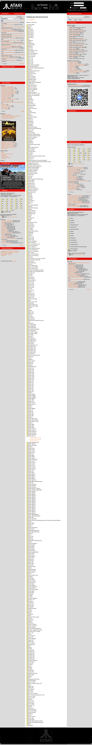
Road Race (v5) (31, 352)
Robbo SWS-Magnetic (32, 514)
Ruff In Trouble (30, 682)
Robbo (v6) (30, 386)
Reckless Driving (31, 190)
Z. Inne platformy (73, 248)
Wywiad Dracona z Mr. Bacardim (75, 168)
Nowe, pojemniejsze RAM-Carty (75, 195)
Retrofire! (29, 264)
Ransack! (29, 131)
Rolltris (29, 621)
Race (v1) (29, 47)
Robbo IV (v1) (30, 451)
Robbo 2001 (30, 399)
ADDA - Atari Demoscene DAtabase (75, 144)
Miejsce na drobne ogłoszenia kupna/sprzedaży (79, 203)
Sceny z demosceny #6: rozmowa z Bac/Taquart (12, 43)
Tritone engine (4, 107)
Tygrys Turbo (71, 272)
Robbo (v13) (30, 373)
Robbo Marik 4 (30, 477)
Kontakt (2, 160)
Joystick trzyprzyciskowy (73, 276)
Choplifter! (3, 224)
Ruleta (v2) (29, 687)
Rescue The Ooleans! (32, 254)
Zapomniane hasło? (72, 10)
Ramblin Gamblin (31, 117)
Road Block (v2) (31, 340)
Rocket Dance (30, 579)
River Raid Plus (31, 330)
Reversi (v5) (30, 287)
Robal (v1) (29, 362)
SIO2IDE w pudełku (72, 286)
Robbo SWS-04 (30, 497)
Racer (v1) (29, 60)
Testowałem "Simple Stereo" (74, 273)
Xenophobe (4, 228)
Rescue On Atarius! (32, 249)
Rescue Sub (30, 252)
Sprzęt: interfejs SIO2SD (73, 206)
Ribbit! (28, 291)
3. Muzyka (71, 222)
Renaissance (30, 226)
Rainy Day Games (31, 108)
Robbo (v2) (30, 381)
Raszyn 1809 (30, 138)
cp (88, 148)
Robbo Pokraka (31, 491)
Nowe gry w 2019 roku (6, 95)
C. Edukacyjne (72, 240)
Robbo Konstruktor (32, 459)
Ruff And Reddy (31, 680)
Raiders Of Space (31, 92)
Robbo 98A (30, 415)
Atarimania (3, 155)
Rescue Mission (31, 246)
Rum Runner (30, 689)
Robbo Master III (31, 479)
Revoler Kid (30, 290)
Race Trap (29, 57)
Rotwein (29, 648)
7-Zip (13, 217)
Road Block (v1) (31, 339)
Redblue (29, 206)
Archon (3, 235)
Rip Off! (29, 310)
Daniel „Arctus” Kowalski (73, 174)
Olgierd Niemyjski (72, 189)
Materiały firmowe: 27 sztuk (7, 145)
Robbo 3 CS (30, 401)
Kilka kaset (70, 37)
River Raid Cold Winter (32, 329)
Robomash (29, 539)
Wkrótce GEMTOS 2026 (6, 42)
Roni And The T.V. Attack (33, 631)
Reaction (29, 154)
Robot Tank (30, 563)
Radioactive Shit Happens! (33, 82)
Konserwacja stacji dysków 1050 (8, 92)
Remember (29, 223)
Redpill (29, 209)
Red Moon (29, 197)
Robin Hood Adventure (32, 530)
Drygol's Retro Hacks (6, 157)
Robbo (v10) (30, 369)
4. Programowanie (73, 224)
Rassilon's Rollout (31, 137)
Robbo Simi (30, 517)
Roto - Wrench (30, 643)
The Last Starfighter (5, 236)
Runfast (29, 699)
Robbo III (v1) (30, 448)
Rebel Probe (30, 181)
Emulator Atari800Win (6, 114)
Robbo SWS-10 (30, 505)
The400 (70, 26)
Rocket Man (30, 583)
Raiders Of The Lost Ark (33, 93)
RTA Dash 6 (30, 36)
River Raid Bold (31, 327)
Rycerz (29, 715)
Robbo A (29, 417)
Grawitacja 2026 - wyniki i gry (8, 38)
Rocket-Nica (30, 592)
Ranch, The (30, 130)
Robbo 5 (29, 407)
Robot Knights (30, 556)
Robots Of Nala (31, 569)
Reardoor (29, 176)
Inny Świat (3, 240)
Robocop (29, 537)
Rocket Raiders (31, 585)
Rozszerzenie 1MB (72, 274)
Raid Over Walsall (31, 89)
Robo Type (29, 536)
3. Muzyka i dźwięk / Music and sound (76, 64)
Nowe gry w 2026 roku (6, 86)
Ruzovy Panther (31, 712)
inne (12, 210)
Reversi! (29, 288)
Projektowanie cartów (73, 270)
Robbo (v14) (30, 375)
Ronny (28, 634)
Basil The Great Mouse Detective (8, 238)
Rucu (28, 677)
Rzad (28, 723)
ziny (79, 161)
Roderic (29, 609)
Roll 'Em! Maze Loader (32, 617)
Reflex (28, 216)
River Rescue (30, 337)
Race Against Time (31, 50)
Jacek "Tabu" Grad (72, 184)
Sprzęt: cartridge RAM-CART (74, 202)
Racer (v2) (29, 62)
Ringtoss (29, 307)
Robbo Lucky (30, 461)
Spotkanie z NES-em (6, 29)
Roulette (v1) (30, 651)
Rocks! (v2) (30, 605)
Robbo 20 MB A (31, 395)
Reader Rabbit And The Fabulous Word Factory (38, 161)
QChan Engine (4, 108)
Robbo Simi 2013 (31, 518)
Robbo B (29, 423)
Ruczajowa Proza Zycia (32, 679)
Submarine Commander (6, 221)
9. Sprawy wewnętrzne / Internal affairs (77, 70)
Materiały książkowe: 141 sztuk (8, 144)
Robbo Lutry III (30, 467)
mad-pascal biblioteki (73, 35)
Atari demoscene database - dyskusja (9, 252)
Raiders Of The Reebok (32, 95)
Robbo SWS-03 (30, 495)
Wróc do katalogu (30, 19)
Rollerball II (30, 620)
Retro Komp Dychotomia (33, 259)
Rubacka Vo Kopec (31, 673)
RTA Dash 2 (30, 30)
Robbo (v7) (30, 388)
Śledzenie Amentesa (73, 178)
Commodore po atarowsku (7, 24)
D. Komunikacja (72, 242)
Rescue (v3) (30, 239)
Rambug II (29, 121)
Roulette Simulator (31, 660)
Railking (29, 98)
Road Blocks (30, 342)
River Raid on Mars (31, 333)
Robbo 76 (29, 409)
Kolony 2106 (4, 230)
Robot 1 (29, 541)
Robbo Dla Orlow (31, 434)
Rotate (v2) (29, 641)
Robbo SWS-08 (30, 503)
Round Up (29, 663)
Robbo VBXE (30, 523)
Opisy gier (2, 219)
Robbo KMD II (30, 456)
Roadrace (29, 359)
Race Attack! (30, 52)
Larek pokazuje (4, 97)
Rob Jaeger (71, 183)
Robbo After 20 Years (32, 420)
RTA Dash (29, 28)
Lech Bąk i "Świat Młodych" (74, 170)
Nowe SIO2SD (71, 267)
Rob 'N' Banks (30, 360)
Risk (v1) (29, 314)
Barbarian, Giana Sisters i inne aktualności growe (12, 35)
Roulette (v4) (30, 656)
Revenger (29, 274)
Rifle (28, 300)
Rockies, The (30, 599)
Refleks (29, 215)
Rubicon (29, 676)
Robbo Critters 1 (31, 428)
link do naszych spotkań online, (75, 85)
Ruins (28, 684)
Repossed (29, 233)
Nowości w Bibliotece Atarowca (8, 60)
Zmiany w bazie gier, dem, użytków (76, 50)
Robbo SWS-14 (30, 511)
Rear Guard (30, 174)
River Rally (29, 334)
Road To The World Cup (33, 355)
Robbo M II (29, 471)
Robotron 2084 (30, 566)
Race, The (29, 59)
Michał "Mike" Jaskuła (73, 171)
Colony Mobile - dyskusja (6, 253)
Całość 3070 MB (5, 211)
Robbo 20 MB (30, 394)
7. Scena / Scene (72, 68)
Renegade (29, 228)
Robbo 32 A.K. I (31, 402)
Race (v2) (29, 49)
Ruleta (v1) (29, 686)
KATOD (70, 175)
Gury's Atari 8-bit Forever (7, 154)
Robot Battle (30, 547)
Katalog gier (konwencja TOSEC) (8, 214)
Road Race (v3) (31, 349)
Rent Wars (29, 229)
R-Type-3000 (30, 24)
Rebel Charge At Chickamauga (34, 179)
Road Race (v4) (31, 350)
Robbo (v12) (30, 372)
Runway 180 (30, 705)
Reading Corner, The (32, 163)
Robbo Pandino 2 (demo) (33, 488)
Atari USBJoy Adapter (73, 197)
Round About (30, 661)
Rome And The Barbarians (33, 628)
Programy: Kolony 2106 (73, 198)
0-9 (2, 199)
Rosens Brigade (31, 638)
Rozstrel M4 (30, 671)
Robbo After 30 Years (32, 421)
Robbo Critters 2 (31, 430)
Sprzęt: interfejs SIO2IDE (74, 205)
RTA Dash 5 (30, 34)
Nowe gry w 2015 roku (6, 101)
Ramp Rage (30, 122)
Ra (27, 39)
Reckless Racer (31, 192)
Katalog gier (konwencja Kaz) (7, 193)
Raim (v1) (29, 101)
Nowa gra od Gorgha (73, 28)
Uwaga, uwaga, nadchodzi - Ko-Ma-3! (76, 44)
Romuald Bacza (72, 177)
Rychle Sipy (30, 718)
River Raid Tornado (32, 332)
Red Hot (29, 194)
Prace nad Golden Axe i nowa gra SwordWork (11, 33)
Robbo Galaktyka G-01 (32, 442)
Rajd (28, 109)
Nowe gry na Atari (72, 48)
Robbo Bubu (30, 427)
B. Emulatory (72, 238)
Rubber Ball (30, 674)
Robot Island (30, 553)
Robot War (29, 565)
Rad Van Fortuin (31, 73)
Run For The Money (32, 693)
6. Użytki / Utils (71, 67)
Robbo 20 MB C (31, 398)
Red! (28, 203)
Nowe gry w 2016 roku (6, 100)
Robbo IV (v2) (30, 452)
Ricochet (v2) (30, 295)
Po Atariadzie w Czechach (7, 30)
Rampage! (29, 125)
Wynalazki (69, 261)
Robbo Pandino (31, 485)
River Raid (29, 323)
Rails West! (30, 99)
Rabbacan (29, 40)
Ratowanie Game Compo (33, 144)
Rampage (29, 124)
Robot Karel (30, 555)
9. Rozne (71, 235)
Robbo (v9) (30, 391)
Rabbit (28, 41)
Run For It (29, 692)
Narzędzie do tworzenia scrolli (8, 89)
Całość (4, 217)
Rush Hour (29, 708)
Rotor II (29, 647)
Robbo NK (29, 482)
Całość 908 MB (72, 250)
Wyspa (3, 234)
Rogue (28, 612)
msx (84, 155)
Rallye (28, 114)
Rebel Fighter (30, 180)
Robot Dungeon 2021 (32, 552)
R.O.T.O (29, 26)
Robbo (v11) (30, 371)
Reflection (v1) (30, 212)
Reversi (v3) (30, 284)
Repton (29, 235)
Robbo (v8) (30, 389)
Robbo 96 (29, 411)
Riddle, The (30, 297)
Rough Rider (30, 650)
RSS (21, 18)
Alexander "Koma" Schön (74, 185)
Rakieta (29, 111)
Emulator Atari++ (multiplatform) (8, 117)
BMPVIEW (3, 104)
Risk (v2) (29, 316)
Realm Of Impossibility (32, 167)
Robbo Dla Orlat (31, 433)
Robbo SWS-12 (30, 508)
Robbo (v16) (30, 378)
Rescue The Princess (32, 255)
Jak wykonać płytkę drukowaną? (75, 279)
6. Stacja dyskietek (73, 229)
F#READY (70, 173)
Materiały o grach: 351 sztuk (7, 146)
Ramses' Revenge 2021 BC (33, 128)
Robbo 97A (30, 412)
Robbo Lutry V (30, 469)
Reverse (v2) (30, 278)
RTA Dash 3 (30, 31)
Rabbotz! (29, 46)
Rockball (29, 576)
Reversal (29, 275)
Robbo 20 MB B (31, 397)
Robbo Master (30, 478)
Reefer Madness (31, 210)
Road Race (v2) (31, 347)
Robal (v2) (29, 363)
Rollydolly (29, 622)
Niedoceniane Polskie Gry (74, 33)
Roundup (29, 664)
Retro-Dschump (31, 262)
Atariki (2, 151)
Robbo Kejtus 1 (31, 458)
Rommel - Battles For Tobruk (34, 630)
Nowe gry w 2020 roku (6, 94)
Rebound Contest (31, 187)
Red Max (29, 196)
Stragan (69, 194)
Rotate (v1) (29, 640)
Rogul (28, 615)
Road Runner (30, 353)
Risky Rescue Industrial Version (35, 320)
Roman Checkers (31, 624)
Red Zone (29, 202)
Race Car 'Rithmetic (32, 53)
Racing (29, 69)
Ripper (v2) (30, 313)
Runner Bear (30, 703)
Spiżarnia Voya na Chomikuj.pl (8, 147)
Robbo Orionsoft (31, 484)
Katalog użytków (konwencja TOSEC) (76, 253)
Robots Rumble (31, 570)
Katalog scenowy (71, 147)
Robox (28, 573)
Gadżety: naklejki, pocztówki (74, 201)
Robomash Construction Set (34, 540)
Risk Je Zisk (30, 317)
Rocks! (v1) (30, 604)
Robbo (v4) (30, 384)
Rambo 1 (29, 118)
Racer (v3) (29, 63)
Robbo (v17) (30, 379)
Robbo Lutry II (30, 465)
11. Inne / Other (71, 73)
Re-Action (29, 153)
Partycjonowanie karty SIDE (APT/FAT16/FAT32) (12, 102)
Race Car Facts (31, 54)
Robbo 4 (29, 405)
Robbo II (29, 446)
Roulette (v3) (30, 654)
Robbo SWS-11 (30, 507)
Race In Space (30, 56)
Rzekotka (29, 725)
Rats (28, 145)
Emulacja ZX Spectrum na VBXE (8, 98)
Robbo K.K (29, 453)
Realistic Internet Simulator (33, 166)
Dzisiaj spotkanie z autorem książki (9, 58)
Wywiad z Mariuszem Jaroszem (75, 167)
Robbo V (29, 521)
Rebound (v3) (30, 186)
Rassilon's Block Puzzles (33, 135)
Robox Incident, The (32, 575)
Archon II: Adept (5, 231)
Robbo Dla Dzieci (31, 431)
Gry (71, 19)
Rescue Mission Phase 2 (33, 248)
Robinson (29, 533)
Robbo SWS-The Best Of (33, 516)
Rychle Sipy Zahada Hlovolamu (34, 722)
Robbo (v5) (30, 385)
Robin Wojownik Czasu (32, 531)
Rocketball (29, 594)
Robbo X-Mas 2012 (31, 527)
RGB (28, 27)
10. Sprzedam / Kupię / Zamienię (75, 71)
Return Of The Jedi (31, 268)
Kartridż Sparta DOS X (6, 90)
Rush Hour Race (31, 709)
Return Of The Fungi (32, 267)
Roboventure (30, 572)
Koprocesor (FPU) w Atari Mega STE (76, 39)
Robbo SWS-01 (30, 492)
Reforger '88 (30, 218)
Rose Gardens (30, 635)
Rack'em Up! (30, 72)
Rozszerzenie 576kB (73, 281)
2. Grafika (71, 220)
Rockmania (30, 602)
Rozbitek (29, 669)
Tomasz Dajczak (72, 169)
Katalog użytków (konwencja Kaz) (75, 212)
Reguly (29, 219)
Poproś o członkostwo (82, 10)
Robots (29, 567)
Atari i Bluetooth (72, 264)
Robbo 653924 (30, 408)
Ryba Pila (29, 713)
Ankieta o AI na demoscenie (7, 50)
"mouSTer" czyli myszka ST (74, 196)
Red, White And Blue (32, 205)
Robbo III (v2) (30, 449)
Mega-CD (70, 41)
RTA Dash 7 (30, 37)
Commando (4, 226)
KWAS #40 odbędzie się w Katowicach (10, 22)
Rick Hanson (30, 293)
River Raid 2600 (31, 324)
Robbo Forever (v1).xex (35, 437)
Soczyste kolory (71, 282)
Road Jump (30, 343)
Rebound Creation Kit (32, 189)
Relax (28, 220)
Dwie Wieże (4, 237)
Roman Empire (30, 627)
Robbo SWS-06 (30, 500)
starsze (22, 111)
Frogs (2, 222)
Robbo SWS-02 (30, 494)
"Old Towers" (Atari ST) (6, 220)
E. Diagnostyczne (73, 244)
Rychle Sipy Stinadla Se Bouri (34, 720)
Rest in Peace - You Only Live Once (35, 258)
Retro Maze (30, 261)
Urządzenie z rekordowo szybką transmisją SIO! (12, 26)
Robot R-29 (30, 557)
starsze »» (22, 63)
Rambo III (29, 119)
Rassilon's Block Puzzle (33, 134)
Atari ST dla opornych (6, 105)
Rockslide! (29, 606)
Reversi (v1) (30, 281)
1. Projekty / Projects (73, 61)
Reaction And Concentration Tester (35, 156)
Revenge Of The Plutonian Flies (34, 271)
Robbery (29, 365)
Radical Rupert (30, 80)
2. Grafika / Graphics (73, 63)
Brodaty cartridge (5, 56)
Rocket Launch (30, 582)
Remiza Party (30, 225)
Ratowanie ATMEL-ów (73, 269)
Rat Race (29, 140)
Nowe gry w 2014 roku (6, 106)
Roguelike (29, 614)
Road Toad (29, 356)
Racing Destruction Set (32, 70)
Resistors (29, 256)
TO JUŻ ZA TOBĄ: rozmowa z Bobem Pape (78, 180)
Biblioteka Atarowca (5, 120)
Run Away (29, 690)
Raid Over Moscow (31, 88)
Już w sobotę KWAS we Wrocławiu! (9, 31)
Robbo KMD (30, 455)
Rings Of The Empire (32, 306)
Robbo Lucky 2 (30, 462)
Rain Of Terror (30, 103)
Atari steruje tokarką (72, 287)
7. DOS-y (71, 231)
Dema (80, 19)
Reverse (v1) (30, 277)
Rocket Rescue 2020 (32, 589)
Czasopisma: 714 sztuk (6, 141)
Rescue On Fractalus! (32, 251)
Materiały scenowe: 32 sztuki (7, 142)
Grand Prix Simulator (6, 242)
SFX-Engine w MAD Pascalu (7, 87)
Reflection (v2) (30, 213)
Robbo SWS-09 (30, 504)
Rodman (29, 611)
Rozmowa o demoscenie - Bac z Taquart (10, 40)
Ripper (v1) (30, 311)
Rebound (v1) (30, 183)
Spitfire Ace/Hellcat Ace (6, 232)
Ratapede (29, 141)
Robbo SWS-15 (30, 513)
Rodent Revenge (31, 608)
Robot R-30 (30, 559)
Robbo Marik (30, 472)
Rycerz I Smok (30, 716)
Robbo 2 (29, 392)
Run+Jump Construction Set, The (35, 694)
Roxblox (29, 667)
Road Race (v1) (31, 346)
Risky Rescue (30, 319)
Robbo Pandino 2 (31, 487)
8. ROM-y (71, 233)
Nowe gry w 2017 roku (6, 96)
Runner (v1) (30, 700)
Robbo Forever (4, 229)
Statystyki (3, 255)
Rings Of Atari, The (31, 304)
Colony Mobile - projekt (6, 254)
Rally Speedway (31, 112)
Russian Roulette (31, 710)
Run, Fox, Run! (30, 696)
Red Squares (30, 200)
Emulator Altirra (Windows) (7, 118)
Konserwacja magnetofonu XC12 (8, 93)
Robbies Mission (31, 366)
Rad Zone (29, 75)
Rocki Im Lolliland (31, 598)
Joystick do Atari (72, 271)
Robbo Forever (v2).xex (35, 439)
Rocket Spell (30, 591)
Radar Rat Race (31, 78)
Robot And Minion (31, 543)
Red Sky (29, 199)
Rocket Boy (30, 578)
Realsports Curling (31, 173)
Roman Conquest (31, 625)
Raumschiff (30, 150)
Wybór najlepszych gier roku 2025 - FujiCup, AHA (12, 54)
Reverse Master (31, 280)
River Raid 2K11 (31, 326)
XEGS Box (70, 283)
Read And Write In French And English (36, 160)
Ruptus (29, 706)
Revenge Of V (30, 272)
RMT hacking (71, 57)
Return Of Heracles (31, 265)
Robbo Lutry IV (30, 468)
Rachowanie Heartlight (32, 65)
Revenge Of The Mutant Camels (34, 270)
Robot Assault (30, 544)
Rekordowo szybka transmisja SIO (76, 30)
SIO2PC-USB (71, 266)
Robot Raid (30, 560)
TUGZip (15, 217)
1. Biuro (70, 218)
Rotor (28, 645)
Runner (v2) (30, 702)
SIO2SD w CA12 (72, 268)
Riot (28, 309)
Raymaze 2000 (30, 151)
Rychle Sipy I (30, 719)
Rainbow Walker (31, 105)
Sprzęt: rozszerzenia (73, 200)
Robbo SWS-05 (30, 498)
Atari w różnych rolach (73, 284)
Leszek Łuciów (71, 179)
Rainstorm (29, 106)
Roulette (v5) (30, 657)
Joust (2, 225)
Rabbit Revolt (30, 44)
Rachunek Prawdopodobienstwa (35, 67)
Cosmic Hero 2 (71, 53)
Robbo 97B (30, 414)
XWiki (2, 152)
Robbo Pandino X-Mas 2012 (34, 490)
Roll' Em (29, 618)
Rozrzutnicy (30, 670)
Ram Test (29, 115)
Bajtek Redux (4, 148)
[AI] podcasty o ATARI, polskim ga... (76, 46)
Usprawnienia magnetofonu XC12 (9, 91)
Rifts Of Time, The (31, 301)
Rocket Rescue (30, 588)
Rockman (29, 601)
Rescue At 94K (30, 242)
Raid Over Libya (31, 86)
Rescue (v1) (30, 236)
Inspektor (3, 241)
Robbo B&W (30, 424)
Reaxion (29, 177)
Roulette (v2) (30, 653)
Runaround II (30, 697)
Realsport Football (31, 170)
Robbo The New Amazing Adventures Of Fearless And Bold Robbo (43, 520)
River (28, 321)
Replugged (29, 232)
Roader (29, 358)
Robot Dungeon (31, 550)
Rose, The (29, 637)
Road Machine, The (31, 345)
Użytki (75, 19)
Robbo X (29, 526)
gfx (89, 150)
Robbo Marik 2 (30, 474)
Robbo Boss (30, 425)
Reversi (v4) (30, 285)
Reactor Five (30, 157)
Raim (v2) (29, 102)
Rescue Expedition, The (33, 244)
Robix (28, 534)
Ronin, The (29, 632)
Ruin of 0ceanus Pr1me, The (34, 683)
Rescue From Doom (32, 245)
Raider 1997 (30, 91)
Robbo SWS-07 (30, 501)
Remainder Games (31, 222)
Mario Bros (3, 227)
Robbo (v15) (30, 376)
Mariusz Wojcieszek (72, 176)
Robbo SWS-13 (30, 510)
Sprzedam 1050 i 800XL (73, 55)
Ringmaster (30, 303)
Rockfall (29, 595)
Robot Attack (30, 546)
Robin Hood (30, 529)
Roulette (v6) (30, 658)
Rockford (29, 596)
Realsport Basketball (32, 168)
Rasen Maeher (30, 132)
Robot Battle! (30, 549)
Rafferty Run (30, 83)
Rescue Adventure (31, 241)
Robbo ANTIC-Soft (31, 418)
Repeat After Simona (32, 231)
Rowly (28, 666)
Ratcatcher (29, 142)
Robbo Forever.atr (34, 440)
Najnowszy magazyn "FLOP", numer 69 (10, 48)
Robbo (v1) (30, 368)
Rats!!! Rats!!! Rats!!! (32, 147)
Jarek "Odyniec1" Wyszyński (74, 187)
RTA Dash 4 (30, 33)
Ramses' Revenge (31, 127)
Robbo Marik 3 (30, 475)
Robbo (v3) (30, 382)
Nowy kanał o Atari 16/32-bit (7, 52)
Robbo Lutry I (30, 464)
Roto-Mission (30, 644)
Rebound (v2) (30, 184)
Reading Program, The (32, 164)
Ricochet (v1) (30, 294)
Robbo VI (29, 524)
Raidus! (29, 96)
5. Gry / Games (71, 66)
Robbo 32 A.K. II (31, 404)
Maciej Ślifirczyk (72, 186)
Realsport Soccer (31, 171)
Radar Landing (30, 76)
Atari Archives (4, 156)
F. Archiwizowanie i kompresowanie (77, 246)
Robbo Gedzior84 (31, 445)
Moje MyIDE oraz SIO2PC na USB (76, 277)
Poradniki (2, 85)
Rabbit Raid (30, 43)
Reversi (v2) (30, 283)
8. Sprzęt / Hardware (73, 69)
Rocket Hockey (30, 581)
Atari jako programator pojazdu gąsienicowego (78, 262)
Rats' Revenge (30, 148)
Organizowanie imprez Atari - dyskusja (9, 251)
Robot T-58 (29, 562)
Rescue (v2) (30, 238)
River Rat (29, 336)
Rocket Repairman (31, 586)
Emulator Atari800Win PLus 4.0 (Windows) (11, 116)
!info (80, 153)
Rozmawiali (70, 166)
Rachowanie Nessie (32, 66)
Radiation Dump (31, 79)
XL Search (3, 158)
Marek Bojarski (71, 188)
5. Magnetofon (72, 227)
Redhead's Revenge (32, 207)
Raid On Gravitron (31, 85)
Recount (29, 193)
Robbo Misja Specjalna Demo (34, 481)
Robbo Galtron (30, 443)
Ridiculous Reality (31, 298)
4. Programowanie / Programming (76, 65)
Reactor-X (29, 158)
